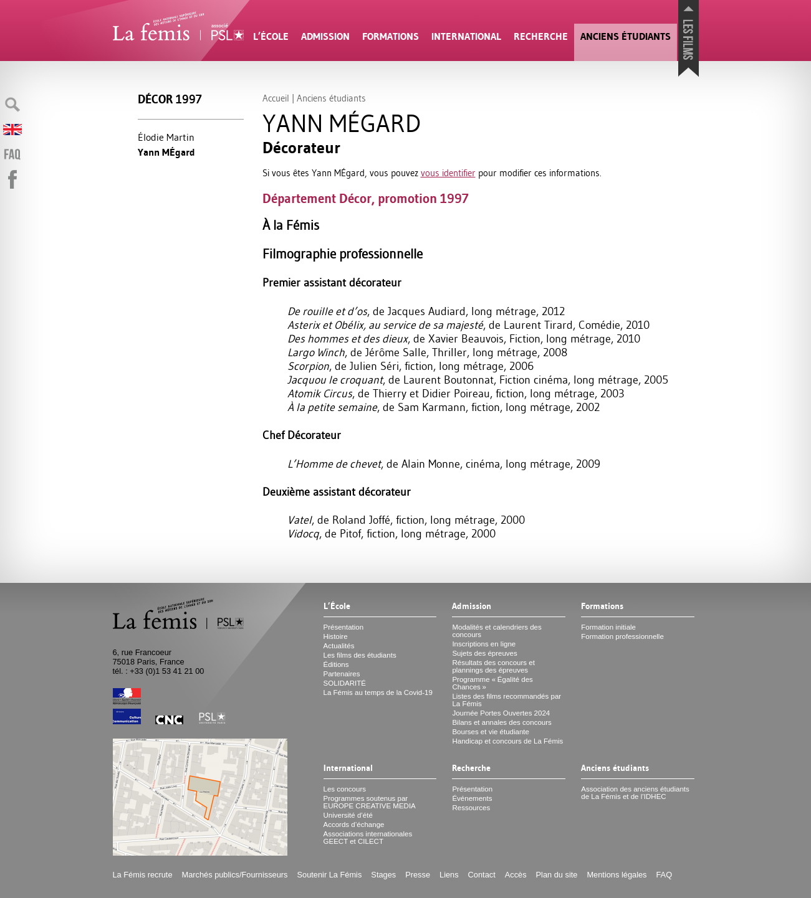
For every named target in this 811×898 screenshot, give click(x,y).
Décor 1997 (170, 99)
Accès (516, 874)
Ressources (471, 807)
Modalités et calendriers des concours (496, 630)
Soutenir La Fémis (329, 874)
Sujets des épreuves (484, 653)
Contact (482, 874)
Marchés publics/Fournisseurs (235, 874)
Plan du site (557, 874)
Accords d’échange (354, 824)
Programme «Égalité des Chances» (492, 683)
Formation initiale (608, 627)
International (466, 36)
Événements (472, 798)
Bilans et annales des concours (501, 722)
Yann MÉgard (166, 152)
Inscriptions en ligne (484, 644)
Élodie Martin (166, 137)
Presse (417, 874)
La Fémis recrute (143, 874)
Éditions (336, 664)
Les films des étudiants (360, 655)
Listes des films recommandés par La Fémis (506, 699)
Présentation (344, 627)
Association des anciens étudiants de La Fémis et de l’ (635, 792)
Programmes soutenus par (370, 802)
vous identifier (448, 173)
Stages (383, 874)
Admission (325, 36)
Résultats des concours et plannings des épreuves (493, 666)
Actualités (339, 646)
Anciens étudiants (625, 36)
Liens (449, 874)
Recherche (541, 36)
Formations (390, 36)
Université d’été (348, 815)
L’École (271, 36)
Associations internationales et (368, 837)
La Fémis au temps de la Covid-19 (378, 692)
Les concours (345, 789)
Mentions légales (616, 874)
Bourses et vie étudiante (490, 731)
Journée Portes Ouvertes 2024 (501, 713)
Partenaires (342, 674)
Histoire (336, 636)
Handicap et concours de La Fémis (507, 741)
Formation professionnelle (622, 636)
